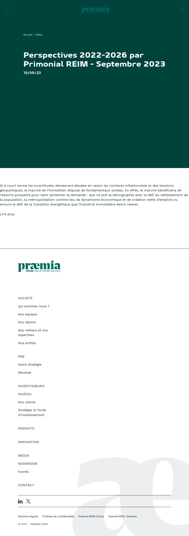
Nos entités (27, 343)
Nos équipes (27, 314)
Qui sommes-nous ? (33, 306)
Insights (26, 428)
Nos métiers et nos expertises (33, 332)
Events (23, 472)
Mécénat (24, 373)
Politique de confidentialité (58, 516)
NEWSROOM (27, 464)
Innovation (28, 442)
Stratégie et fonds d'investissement (32, 412)
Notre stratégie (29, 364)
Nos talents (27, 322)
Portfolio (24, 394)
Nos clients (27, 402)
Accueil (28, 35)
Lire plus (7, 214)
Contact (26, 485)
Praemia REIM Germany (122, 516)
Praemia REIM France (91, 516)
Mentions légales (28, 516)
